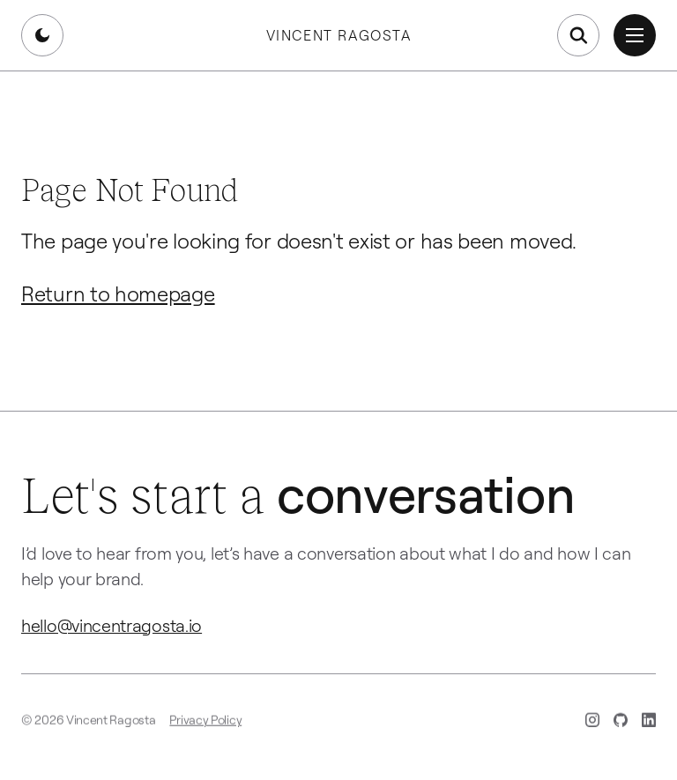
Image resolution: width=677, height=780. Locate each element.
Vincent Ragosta (339, 35)
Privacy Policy (205, 722)
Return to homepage (118, 293)
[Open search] (578, 35)
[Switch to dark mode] (42, 35)
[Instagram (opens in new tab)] (592, 723)
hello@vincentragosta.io (111, 625)
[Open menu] (635, 35)
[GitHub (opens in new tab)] (621, 723)
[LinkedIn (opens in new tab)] (649, 723)
